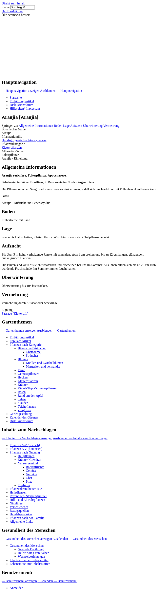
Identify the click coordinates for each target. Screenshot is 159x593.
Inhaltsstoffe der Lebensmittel (29, 560)
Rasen (22, 392)
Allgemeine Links (21, 521)
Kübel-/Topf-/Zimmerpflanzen (37, 388)
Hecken (23, 377)
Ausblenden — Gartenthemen (56, 330)
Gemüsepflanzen (29, 373)
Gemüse (31, 470)
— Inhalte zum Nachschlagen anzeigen (27, 438)
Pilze (29, 481)
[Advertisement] (79, 47)
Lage (66, 125)
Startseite (16, 97)
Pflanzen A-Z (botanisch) (26, 448)
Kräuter (23, 384)
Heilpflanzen (26, 456)
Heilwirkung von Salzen (33, 553)
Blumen (23, 359)
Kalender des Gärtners (24, 417)
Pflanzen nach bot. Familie (27, 518)
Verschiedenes (19, 507)
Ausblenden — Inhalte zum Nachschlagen (80, 438)
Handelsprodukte (21, 514)
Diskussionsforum (21, 105)
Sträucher (32, 355)
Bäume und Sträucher (32, 348)
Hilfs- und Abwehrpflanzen (27, 499)
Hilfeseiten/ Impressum (25, 108)
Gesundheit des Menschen (27, 545)
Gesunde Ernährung (31, 549)
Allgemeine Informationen (36, 125)
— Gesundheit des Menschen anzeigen (27, 538)
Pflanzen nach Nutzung (25, 452)
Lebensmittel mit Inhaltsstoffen (30, 564)
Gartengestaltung (21, 413)
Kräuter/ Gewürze (29, 459)
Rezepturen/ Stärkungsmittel (28, 496)
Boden (58, 125)
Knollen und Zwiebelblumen (44, 363)
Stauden (23, 403)
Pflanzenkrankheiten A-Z (26, 488)
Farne (21, 370)
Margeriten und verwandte (43, 366)
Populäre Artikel (20, 341)
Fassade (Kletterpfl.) (15, 313)
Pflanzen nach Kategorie (25, 344)
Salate (22, 399)
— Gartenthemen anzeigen (19, 330)
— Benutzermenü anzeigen (19, 581)
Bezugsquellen (19, 510)
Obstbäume (33, 352)
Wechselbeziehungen (31, 556)
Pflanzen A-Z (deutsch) (25, 445)
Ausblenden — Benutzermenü (57, 581)
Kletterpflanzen (12, 147)
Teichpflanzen (27, 406)
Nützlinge (16, 503)
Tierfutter (24, 485)
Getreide (31, 474)
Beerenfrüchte (35, 467)
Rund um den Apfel (30, 395)
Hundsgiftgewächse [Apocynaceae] (24, 140)
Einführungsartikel (22, 101)
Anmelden (16, 588)
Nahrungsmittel (28, 463)
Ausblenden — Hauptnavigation (61, 90)
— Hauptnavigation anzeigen (21, 90)
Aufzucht (76, 125)
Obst (29, 478)
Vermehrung (111, 125)
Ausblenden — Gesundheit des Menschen (80, 538)
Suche (5, 7)
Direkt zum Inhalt (13, 3)
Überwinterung (93, 125)
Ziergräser (24, 410)
